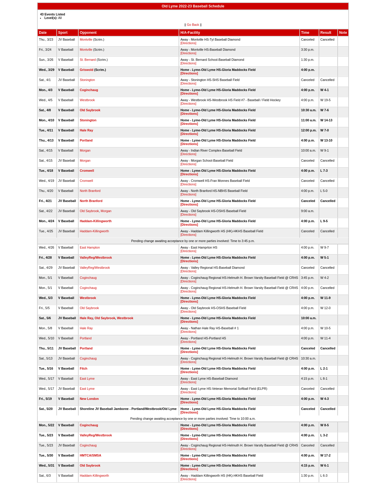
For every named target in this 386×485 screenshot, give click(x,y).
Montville (86, 39)
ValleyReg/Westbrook (96, 257)
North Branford (90, 191)
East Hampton (90, 247)
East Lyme (87, 378)
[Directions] (188, 43)
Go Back (193, 24)
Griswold (86, 69)
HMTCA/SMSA (90, 455)
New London (89, 398)
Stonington (87, 80)
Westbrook (87, 100)
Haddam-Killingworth (96, 221)
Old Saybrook (90, 110)
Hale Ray (86, 130)
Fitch (83, 368)
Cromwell (87, 170)
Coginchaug (89, 90)
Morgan (85, 150)
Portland (86, 140)
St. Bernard (88, 59)
